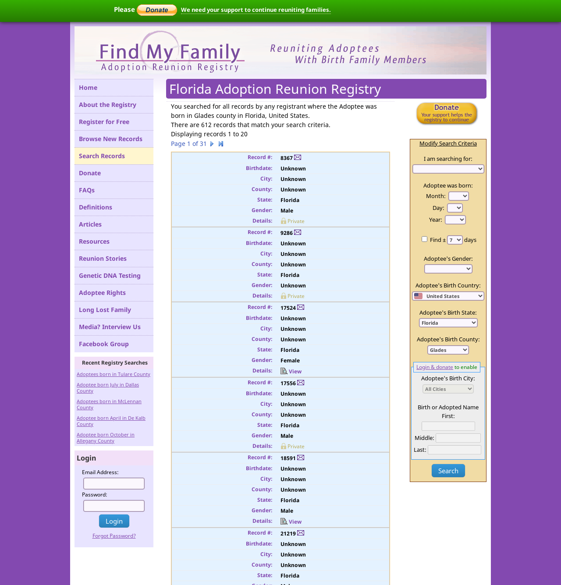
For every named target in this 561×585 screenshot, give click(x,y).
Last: (420, 450)
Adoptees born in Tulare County (113, 374)
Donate (90, 173)
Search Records (102, 156)
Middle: (424, 438)
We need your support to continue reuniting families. (256, 10)
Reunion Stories (103, 258)
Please (145, 9)
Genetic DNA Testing (110, 275)
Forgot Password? (114, 535)
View (291, 371)
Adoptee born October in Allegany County (106, 437)
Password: (94, 494)
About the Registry (107, 104)
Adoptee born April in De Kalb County (111, 421)
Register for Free (104, 121)
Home (88, 87)
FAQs (87, 190)
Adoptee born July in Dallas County (108, 387)
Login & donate (434, 366)
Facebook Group (104, 344)
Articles (90, 224)
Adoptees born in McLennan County (109, 404)
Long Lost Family (105, 309)
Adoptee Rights (102, 292)
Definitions (95, 207)
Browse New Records (110, 139)
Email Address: (100, 472)
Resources (94, 241)
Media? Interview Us (110, 327)
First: (448, 416)
